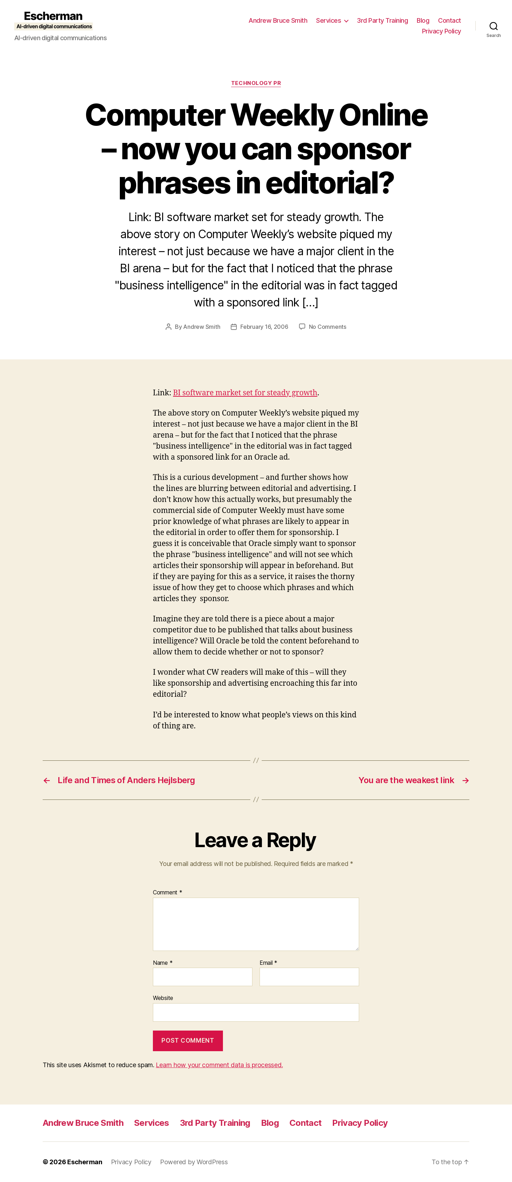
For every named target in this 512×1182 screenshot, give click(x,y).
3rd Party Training (382, 20)
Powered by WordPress (194, 1162)
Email (268, 963)
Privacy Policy (441, 31)
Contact (449, 20)
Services (328, 20)
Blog (423, 20)
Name (162, 963)
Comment (167, 892)
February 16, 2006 (264, 326)
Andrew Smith (201, 326)
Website (163, 997)
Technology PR (256, 83)
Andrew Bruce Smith (278, 20)
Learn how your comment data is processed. (219, 1065)
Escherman (84, 1162)
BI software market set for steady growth (245, 393)
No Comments (327, 326)
